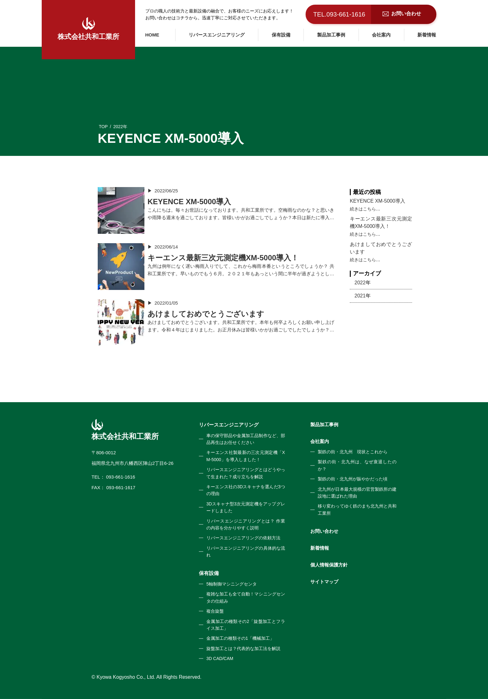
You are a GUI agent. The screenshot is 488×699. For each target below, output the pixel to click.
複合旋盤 (215, 611)
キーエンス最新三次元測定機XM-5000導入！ (381, 222)
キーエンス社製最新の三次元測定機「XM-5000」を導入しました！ (245, 456)
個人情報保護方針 (329, 564)
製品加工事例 (331, 34)
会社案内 (381, 34)
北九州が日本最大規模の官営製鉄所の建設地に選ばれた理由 (357, 493)
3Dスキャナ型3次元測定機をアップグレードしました (245, 507)
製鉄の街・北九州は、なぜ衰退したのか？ (357, 465)
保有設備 (281, 34)
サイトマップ (324, 581)
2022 (360, 282)
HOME (152, 34)
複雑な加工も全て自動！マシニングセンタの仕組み (245, 597)
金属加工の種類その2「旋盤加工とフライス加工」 (245, 625)
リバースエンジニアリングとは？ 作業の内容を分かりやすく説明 (245, 524)
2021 (360, 295)
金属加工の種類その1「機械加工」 (240, 638)
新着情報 (426, 34)
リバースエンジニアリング (217, 34)
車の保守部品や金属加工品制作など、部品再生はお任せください (245, 439)
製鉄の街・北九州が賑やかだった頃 (352, 478)
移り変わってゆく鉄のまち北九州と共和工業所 (357, 509)
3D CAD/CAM (219, 658)
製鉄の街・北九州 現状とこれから (352, 451)
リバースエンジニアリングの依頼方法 (243, 537)
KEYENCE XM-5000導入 (377, 201)
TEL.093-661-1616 (339, 14)
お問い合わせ (324, 531)
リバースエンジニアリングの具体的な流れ (245, 551)
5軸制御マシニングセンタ (231, 583)
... (378, 208)
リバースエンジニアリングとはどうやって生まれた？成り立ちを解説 (245, 473)
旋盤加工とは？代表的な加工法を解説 (243, 648)
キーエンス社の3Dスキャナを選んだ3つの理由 (245, 490)
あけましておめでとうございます (381, 248)
